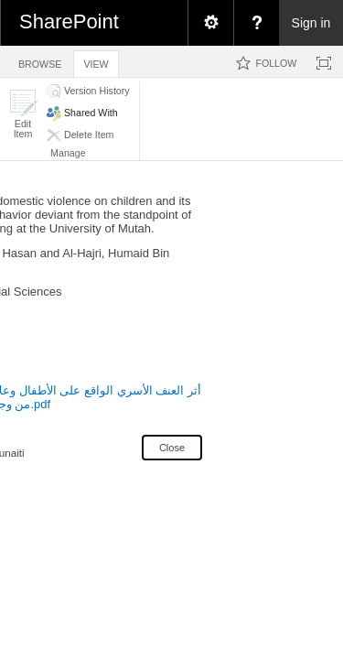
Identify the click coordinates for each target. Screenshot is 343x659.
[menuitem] (210, 23)
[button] (23, 114)
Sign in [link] (311, 23)
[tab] (39, 61)
